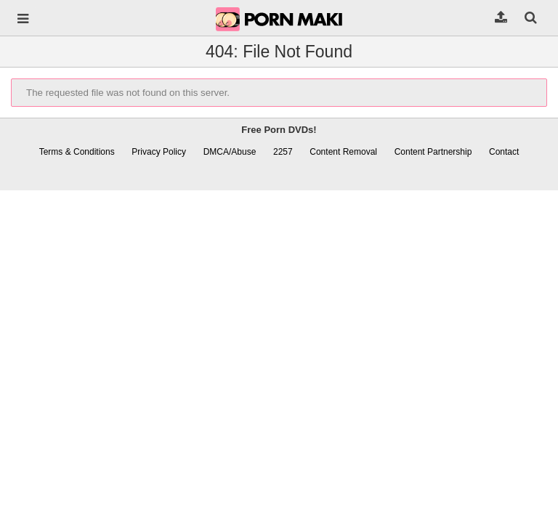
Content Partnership (433, 152)
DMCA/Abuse (229, 152)
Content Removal (343, 152)
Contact (504, 152)
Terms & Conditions (77, 152)
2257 (283, 152)
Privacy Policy (159, 152)
